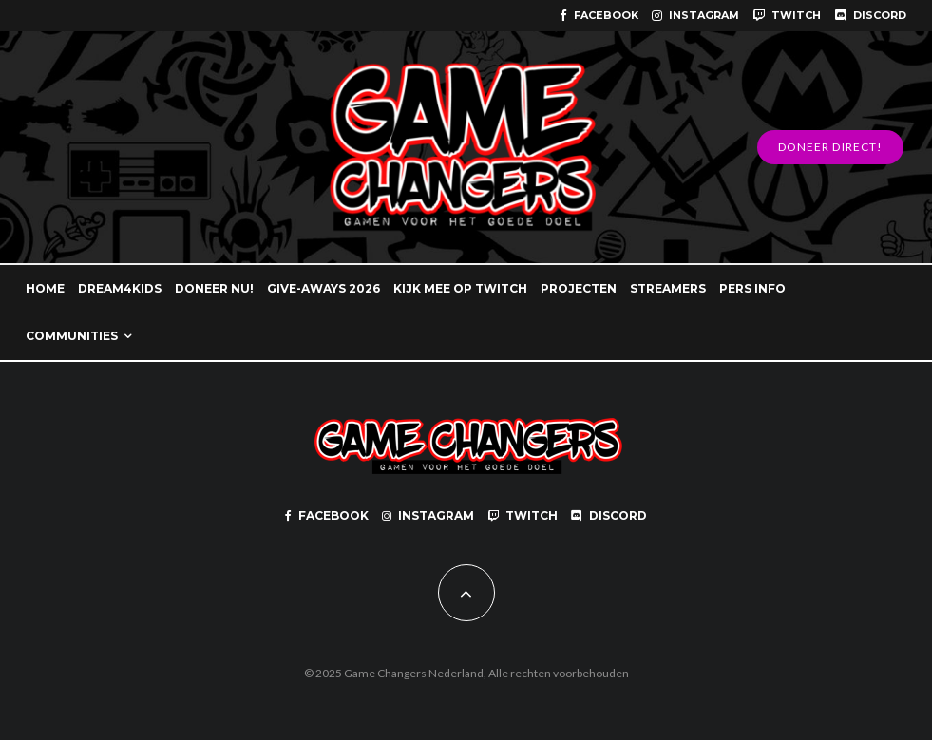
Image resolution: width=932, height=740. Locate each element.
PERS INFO (752, 288)
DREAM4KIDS (120, 288)
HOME (45, 288)
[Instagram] (695, 15)
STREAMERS (668, 288)
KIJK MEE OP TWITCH (460, 288)
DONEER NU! (214, 288)
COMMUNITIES (72, 336)
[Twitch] (786, 15)
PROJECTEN (579, 288)
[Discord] (870, 15)
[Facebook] (599, 15)
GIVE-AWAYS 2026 (323, 288)
